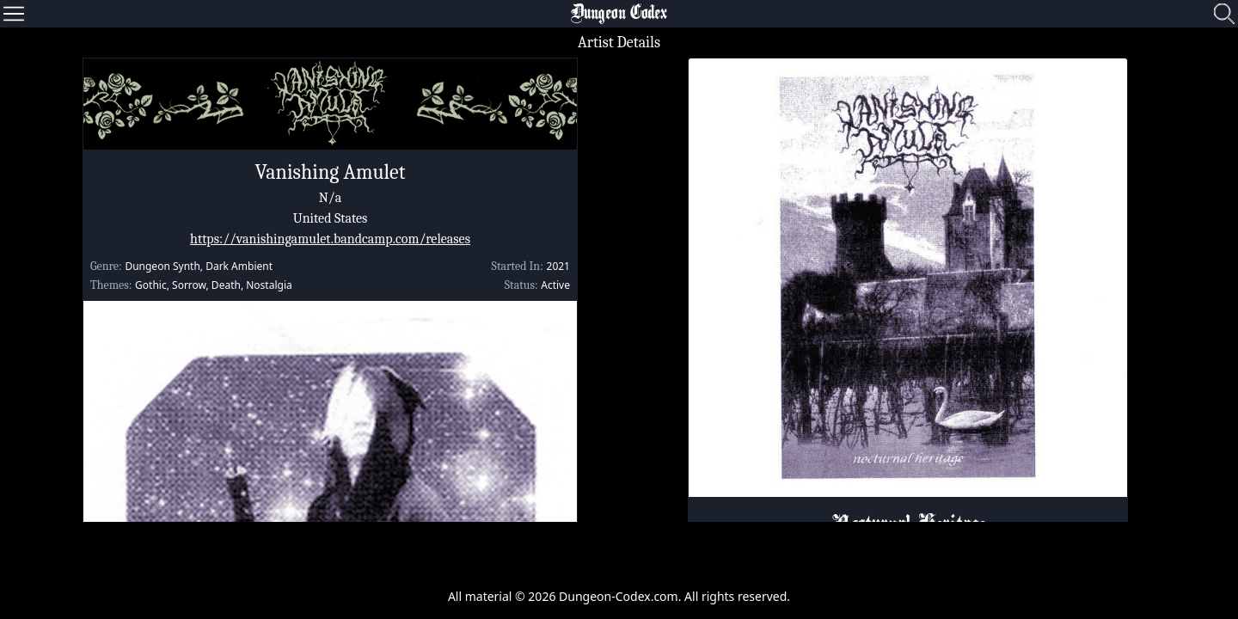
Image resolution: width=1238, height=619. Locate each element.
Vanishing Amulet (329, 172)
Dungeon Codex (619, 14)
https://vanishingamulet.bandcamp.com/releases (330, 239)
